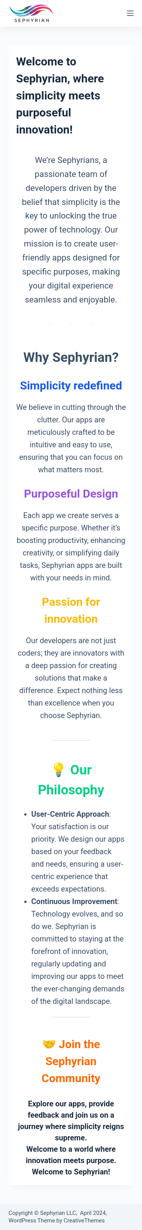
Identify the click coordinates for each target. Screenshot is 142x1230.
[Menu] (130, 13)
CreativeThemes (84, 1220)
